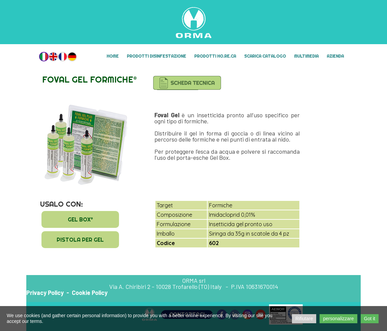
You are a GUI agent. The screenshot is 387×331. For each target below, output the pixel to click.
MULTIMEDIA (306, 56)
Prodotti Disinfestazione (156, 56)
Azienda (335, 56)
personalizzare (338, 318)
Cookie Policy (90, 292)
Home (113, 56)
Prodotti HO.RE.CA (215, 56)
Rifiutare (304, 318)
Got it (369, 318)
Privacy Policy (45, 292)
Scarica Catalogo (265, 56)
